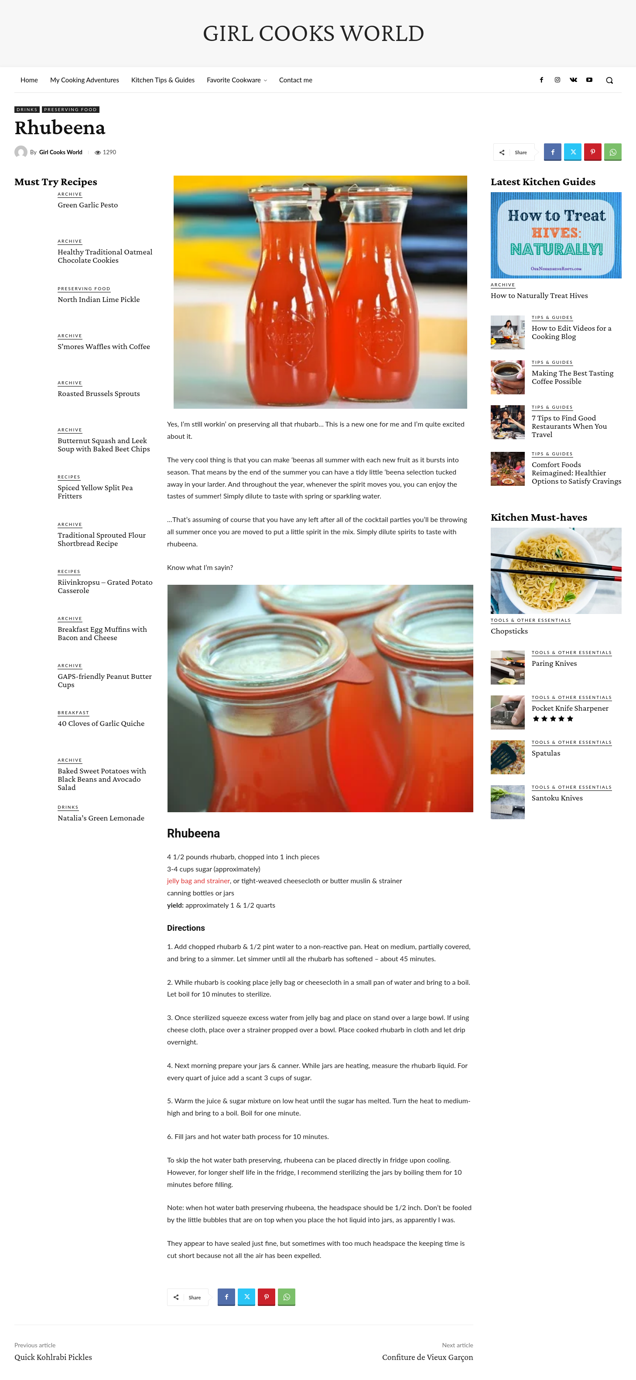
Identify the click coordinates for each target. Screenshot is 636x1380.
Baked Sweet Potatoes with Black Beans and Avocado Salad (102, 779)
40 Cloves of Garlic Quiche (101, 723)
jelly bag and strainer (198, 880)
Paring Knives (554, 662)
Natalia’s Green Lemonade (101, 817)
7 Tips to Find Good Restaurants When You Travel (569, 425)
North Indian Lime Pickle (99, 299)
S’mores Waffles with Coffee (104, 346)
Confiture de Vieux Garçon (427, 1357)
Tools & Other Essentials (531, 619)
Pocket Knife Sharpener (570, 707)
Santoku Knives (557, 797)
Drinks (27, 109)
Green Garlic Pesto (88, 204)
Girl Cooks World (60, 152)
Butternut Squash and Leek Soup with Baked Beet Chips (104, 444)
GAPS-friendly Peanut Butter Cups (105, 680)
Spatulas (546, 752)
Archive (70, 194)
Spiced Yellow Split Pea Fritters (95, 491)
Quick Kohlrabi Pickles (53, 1357)
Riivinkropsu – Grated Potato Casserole (105, 586)
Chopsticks (509, 630)
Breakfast (73, 712)
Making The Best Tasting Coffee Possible (572, 376)
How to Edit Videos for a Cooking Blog (571, 331)
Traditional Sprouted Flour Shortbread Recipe (102, 539)
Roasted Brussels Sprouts (99, 393)
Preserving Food (70, 109)
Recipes (69, 476)
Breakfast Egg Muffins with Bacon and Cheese (102, 633)
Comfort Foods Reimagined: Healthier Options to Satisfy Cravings (576, 472)
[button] (609, 80)
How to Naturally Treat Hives (538, 295)
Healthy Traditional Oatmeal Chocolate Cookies (105, 255)
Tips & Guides (552, 316)
